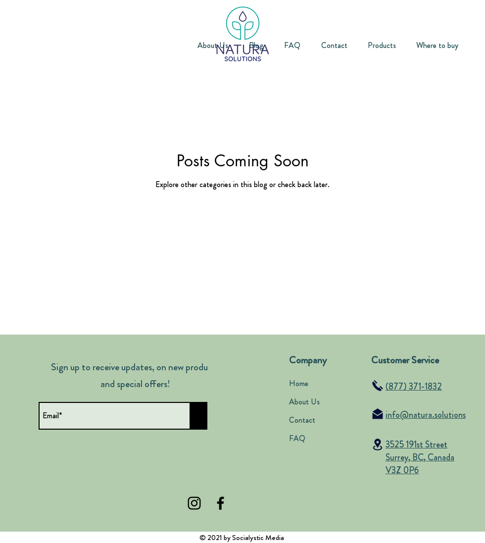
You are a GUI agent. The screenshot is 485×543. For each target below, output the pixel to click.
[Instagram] (194, 503)
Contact (302, 420)
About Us (304, 401)
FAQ (297, 438)
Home (298, 383)
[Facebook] (220, 503)
